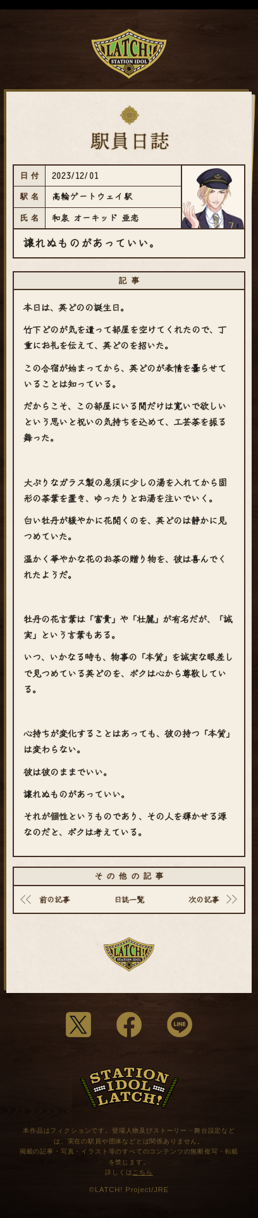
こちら (142, 1172)
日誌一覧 (129, 899)
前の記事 (54, 899)
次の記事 (203, 899)
